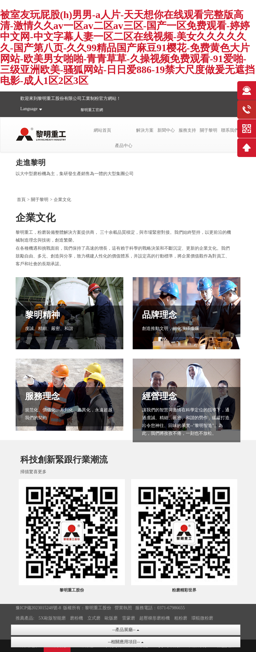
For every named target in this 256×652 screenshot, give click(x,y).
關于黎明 (208, 130)
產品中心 (123, 145)
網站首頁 (102, 130)
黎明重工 (88, 110)
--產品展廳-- (125, 629)
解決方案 (145, 130)
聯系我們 (230, 130)
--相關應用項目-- (125, 642)
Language (28, 108)
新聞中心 (166, 130)
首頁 (21, 199)
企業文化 (62, 199)
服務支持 (187, 130)
